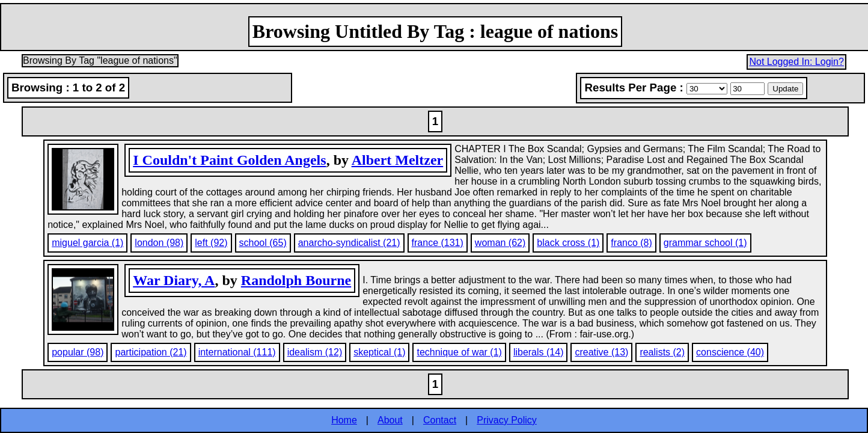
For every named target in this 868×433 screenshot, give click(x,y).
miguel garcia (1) (87, 243)
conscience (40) (730, 352)
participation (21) (150, 352)
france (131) (437, 243)
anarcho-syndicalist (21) (349, 243)
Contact (439, 420)
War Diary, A (174, 280)
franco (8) (631, 243)
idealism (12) (315, 352)
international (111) (237, 352)
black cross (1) (568, 243)
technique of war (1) (459, 352)
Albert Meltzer (398, 160)
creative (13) (601, 352)
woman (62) (500, 243)
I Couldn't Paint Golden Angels (229, 160)
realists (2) (662, 352)
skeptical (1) (379, 352)
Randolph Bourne (296, 280)
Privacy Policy (507, 420)
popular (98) (77, 352)
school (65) (263, 243)
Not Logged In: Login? (796, 62)
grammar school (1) (705, 243)
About (390, 420)
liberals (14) (538, 352)
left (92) (211, 243)
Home (344, 420)
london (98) (159, 243)
